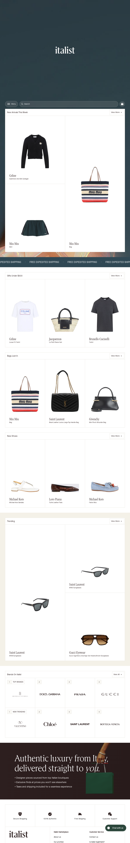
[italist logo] (65, 50)
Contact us (93, 837)
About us (57, 837)
